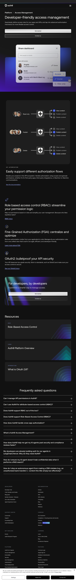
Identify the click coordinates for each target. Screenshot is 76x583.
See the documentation (13, 184)
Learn (39, 534)
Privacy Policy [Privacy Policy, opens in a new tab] (58, 572)
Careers (44, 523)
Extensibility (8, 555)
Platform (8, 13)
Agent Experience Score (11, 502)
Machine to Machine (43, 559)
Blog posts (7, 494)
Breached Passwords (43, 564)
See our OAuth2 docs (12, 268)
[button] (38, 31)
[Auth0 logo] (37, 5)
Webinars (40, 506)
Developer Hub (8, 489)
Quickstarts (41, 492)
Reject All (38, 577)
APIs (39, 494)
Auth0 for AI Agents (10, 550)
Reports (40, 504)
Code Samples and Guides (11, 492)
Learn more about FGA (12, 245)
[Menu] (70, 6)
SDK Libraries (41, 497)
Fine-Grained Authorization (12, 567)
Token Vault (41, 567)
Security (7, 557)
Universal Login (42, 550)
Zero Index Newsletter (10, 499)
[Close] (74, 570)
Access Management (10, 552)
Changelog (40, 499)
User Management (9, 559)
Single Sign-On (42, 552)
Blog (39, 502)
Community (8, 515)
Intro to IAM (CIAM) (43, 536)
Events (6, 534)
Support (7, 518)
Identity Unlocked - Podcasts (12, 497)
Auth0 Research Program (11, 536)
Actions (40, 557)
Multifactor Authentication (44, 555)
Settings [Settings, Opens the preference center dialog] (13, 577)
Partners (40, 520)
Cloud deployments (10, 564)
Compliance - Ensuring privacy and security (49, 518)
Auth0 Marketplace (10, 522)
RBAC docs (8, 219)
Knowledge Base (9, 520)
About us (40, 525)
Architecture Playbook (43, 541)
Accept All (62, 577)
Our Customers (42, 515)
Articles (40, 489)
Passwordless (41, 562)
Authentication (8, 562)
